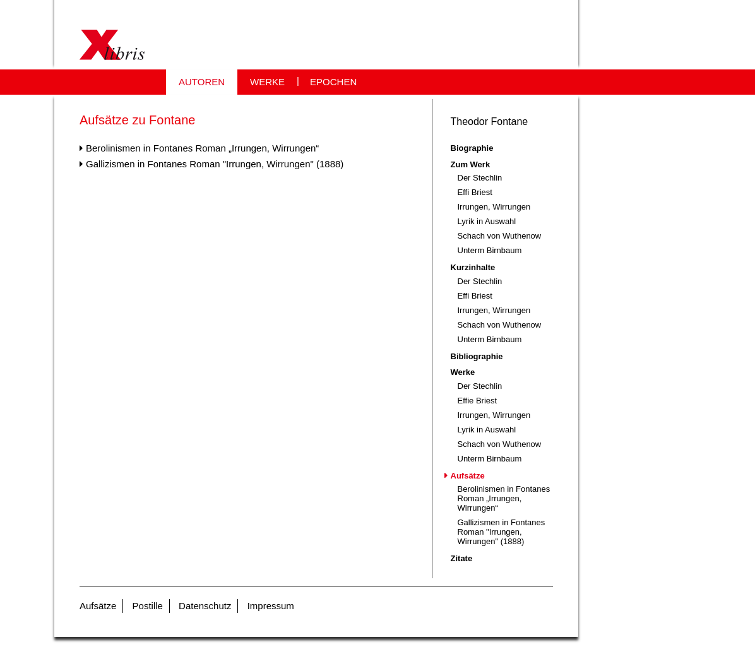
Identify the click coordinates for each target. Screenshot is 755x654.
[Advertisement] (243, 303)
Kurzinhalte (473, 267)
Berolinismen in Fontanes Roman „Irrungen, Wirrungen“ (202, 148)
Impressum (270, 605)
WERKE (267, 81)
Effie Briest (477, 400)
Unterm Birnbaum (490, 250)
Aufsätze (468, 475)
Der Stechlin (480, 177)
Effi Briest (475, 192)
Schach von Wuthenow (500, 236)
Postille (148, 605)
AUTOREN (202, 81)
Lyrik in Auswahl (487, 221)
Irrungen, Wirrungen (494, 206)
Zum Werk (470, 164)
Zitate (462, 558)
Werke (463, 372)
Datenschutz (205, 605)
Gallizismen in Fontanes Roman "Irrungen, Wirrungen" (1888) (214, 163)
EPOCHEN (333, 81)
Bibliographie (477, 356)
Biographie (472, 148)
